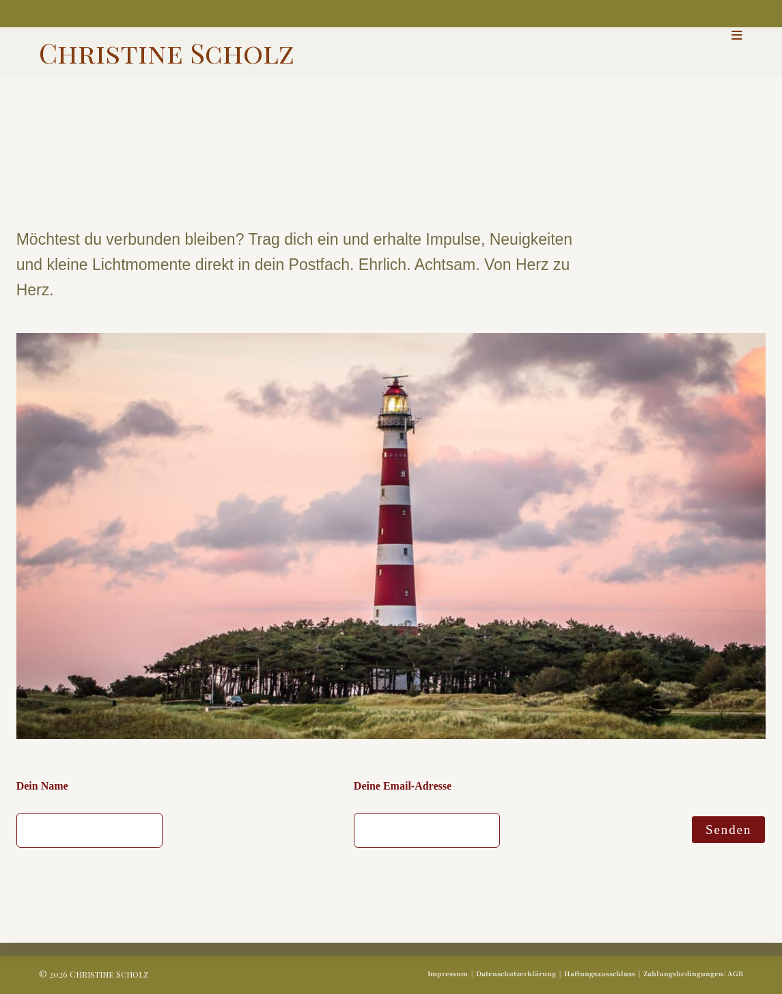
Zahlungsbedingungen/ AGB (693, 974)
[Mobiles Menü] (737, 35)
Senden (728, 829)
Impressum (448, 974)
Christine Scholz (166, 52)
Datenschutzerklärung (516, 974)
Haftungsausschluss (599, 974)
